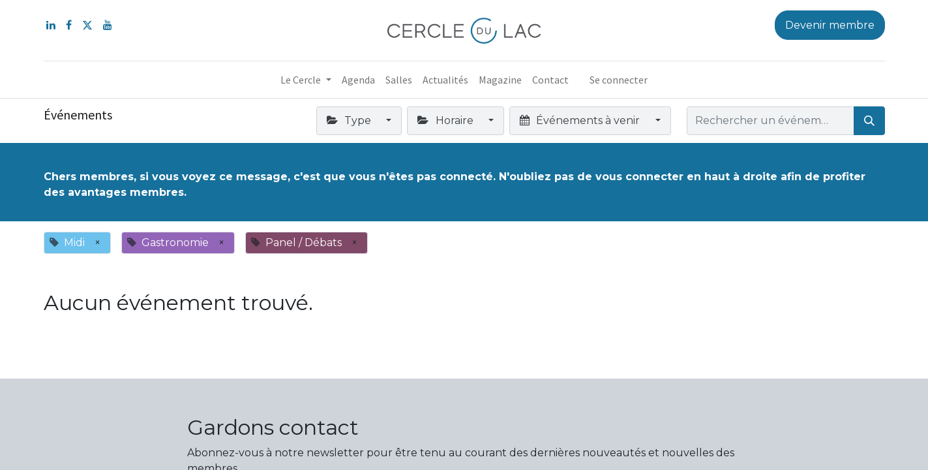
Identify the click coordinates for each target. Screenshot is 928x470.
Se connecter (619, 79)
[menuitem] (358, 80)
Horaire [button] (446, 120)
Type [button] (350, 120)
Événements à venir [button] (581, 120)
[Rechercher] (869, 120)
